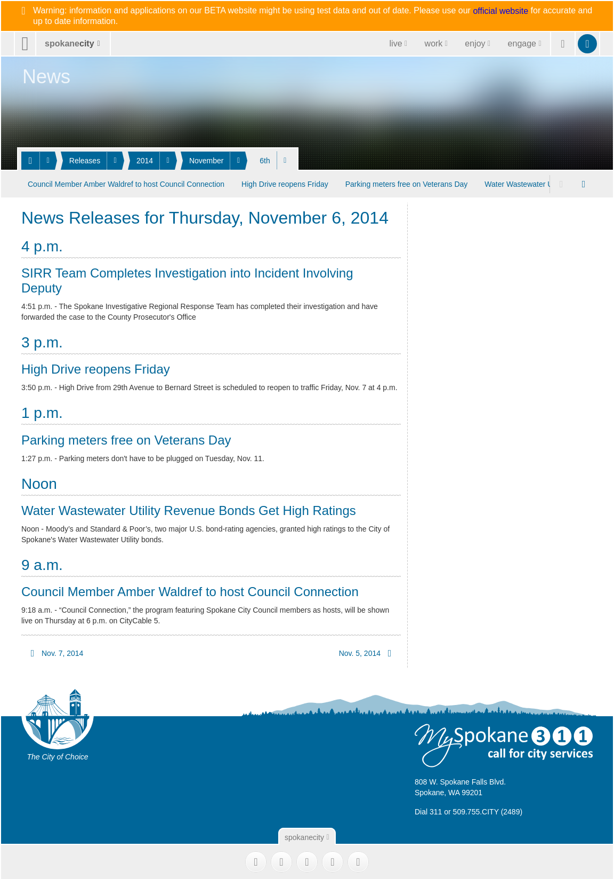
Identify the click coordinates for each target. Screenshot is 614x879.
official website (500, 11)
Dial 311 (428, 810)
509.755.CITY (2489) (488, 810)
